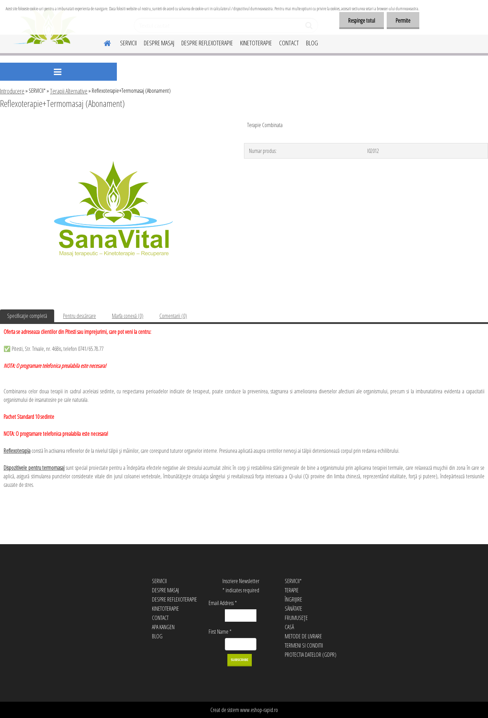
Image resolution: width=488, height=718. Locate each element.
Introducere (12, 91)
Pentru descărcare (79, 316)
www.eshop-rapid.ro (259, 710)
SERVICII (128, 43)
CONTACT (289, 43)
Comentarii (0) (173, 316)
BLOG (312, 43)
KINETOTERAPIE (256, 43)
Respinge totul (361, 20)
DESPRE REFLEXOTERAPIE (207, 43)
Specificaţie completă (27, 316)
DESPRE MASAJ (159, 43)
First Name (220, 632)
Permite (403, 20)
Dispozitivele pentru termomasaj (34, 468)
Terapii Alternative (68, 91)
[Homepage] (103, 42)
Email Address (223, 603)
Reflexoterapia (17, 451)
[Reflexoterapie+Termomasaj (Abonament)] (113, 123)
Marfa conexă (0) (127, 316)
